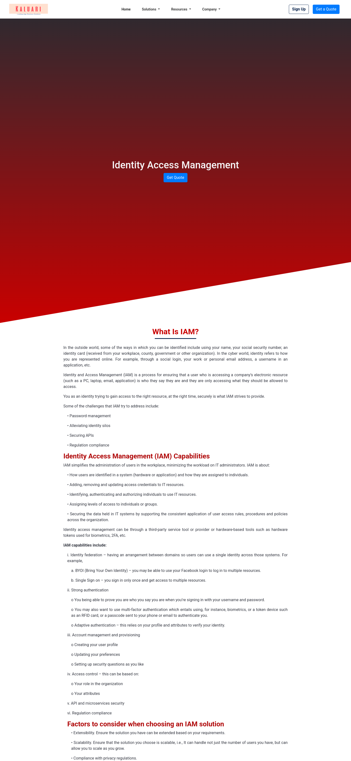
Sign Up (299, 9)
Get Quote (175, 177)
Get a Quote (326, 9)
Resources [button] (179, 9)
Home (126, 9)
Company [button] (210, 9)
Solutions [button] (149, 9)
